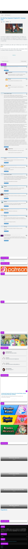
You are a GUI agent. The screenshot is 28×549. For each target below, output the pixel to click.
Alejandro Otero (10, 148)
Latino (2, 15)
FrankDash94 (10, 72)
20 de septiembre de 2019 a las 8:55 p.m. (16, 85)
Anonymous (7, 357)
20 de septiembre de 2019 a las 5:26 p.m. (12, 186)
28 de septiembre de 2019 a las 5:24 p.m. (12, 226)
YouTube (2, 547)
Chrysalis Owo (6, 209)
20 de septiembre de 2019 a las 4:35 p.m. (17, 174)
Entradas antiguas (23, 61)
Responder (6, 70)
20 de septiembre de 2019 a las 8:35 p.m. (17, 72)
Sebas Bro (15, 541)
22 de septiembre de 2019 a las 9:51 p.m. (14, 209)
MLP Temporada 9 (7, 15)
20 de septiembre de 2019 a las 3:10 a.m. (17, 93)
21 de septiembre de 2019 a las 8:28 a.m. (12, 201)
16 (10, 21)
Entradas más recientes (5, 61)
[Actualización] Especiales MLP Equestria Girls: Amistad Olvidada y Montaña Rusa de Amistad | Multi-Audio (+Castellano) (13, 394)
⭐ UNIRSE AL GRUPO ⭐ (5, 344)
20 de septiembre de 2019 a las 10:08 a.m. (12, 158)
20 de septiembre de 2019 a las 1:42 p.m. (11, 165)
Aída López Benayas (8, 368)
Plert (4, 165)
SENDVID (14, 55)
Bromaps (9, 85)
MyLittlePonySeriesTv (10, 541)
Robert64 (5, 186)
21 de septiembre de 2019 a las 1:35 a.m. (18, 148)
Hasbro (6, 531)
